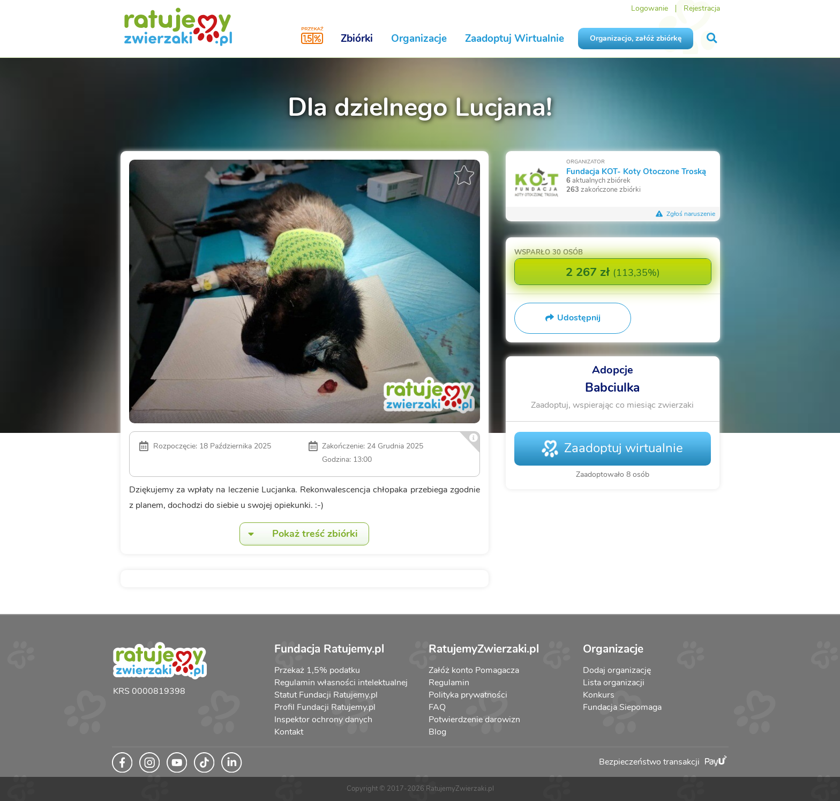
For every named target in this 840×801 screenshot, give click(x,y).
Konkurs (598, 695)
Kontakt (288, 732)
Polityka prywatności (468, 695)
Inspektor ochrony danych (323, 719)
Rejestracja (702, 8)
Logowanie (649, 8)
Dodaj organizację (617, 670)
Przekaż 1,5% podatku (317, 670)
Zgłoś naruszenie (686, 213)
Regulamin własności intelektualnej (341, 682)
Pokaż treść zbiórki (299, 534)
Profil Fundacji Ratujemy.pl (325, 707)
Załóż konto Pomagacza (474, 670)
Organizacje (419, 39)
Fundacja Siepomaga (622, 707)
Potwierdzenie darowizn (474, 719)
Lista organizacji (613, 682)
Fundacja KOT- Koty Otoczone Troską (636, 171)
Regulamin (449, 682)
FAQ (437, 707)
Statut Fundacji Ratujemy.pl (326, 695)
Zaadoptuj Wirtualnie (514, 39)
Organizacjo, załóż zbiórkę (635, 38)
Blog (437, 732)
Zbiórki (357, 39)
